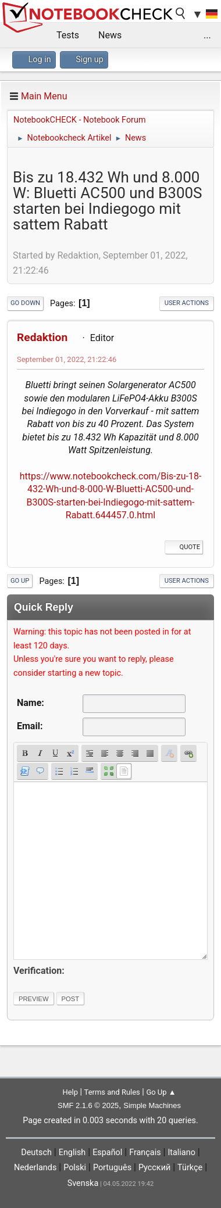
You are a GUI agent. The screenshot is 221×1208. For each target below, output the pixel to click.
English (72, 1152)
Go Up (19, 581)
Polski (74, 1168)
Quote (183, 547)
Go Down (25, 303)
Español (107, 1152)
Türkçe (189, 1168)
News (110, 35)
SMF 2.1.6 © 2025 (88, 1105)
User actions (187, 303)
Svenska (83, 1183)
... (207, 35)
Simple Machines (152, 1105)
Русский (154, 1168)
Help (70, 1092)
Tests (67, 35)
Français (145, 1152)
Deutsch (36, 1152)
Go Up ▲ (161, 1092)
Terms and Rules (112, 1092)
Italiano (181, 1152)
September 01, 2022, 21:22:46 (66, 359)
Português (112, 1168)
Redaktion (42, 337)
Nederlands (35, 1168)
